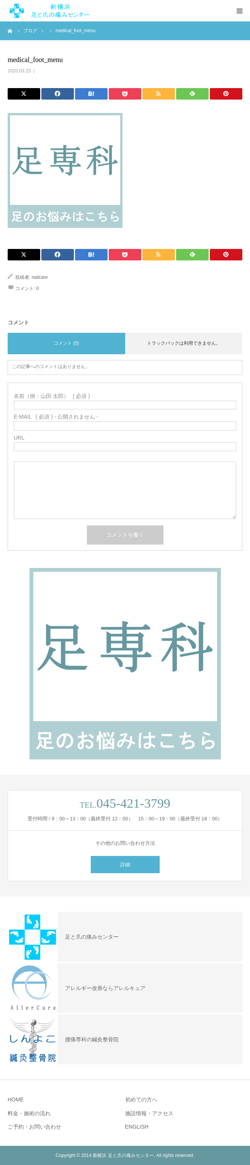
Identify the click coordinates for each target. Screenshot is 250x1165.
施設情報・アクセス (149, 1113)
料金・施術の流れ (29, 1113)
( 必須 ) (52, 396)
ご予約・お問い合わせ (34, 1127)
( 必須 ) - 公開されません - (56, 416)
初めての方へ (141, 1099)
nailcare (40, 277)
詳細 (125, 864)
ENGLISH (137, 1127)
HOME (16, 1099)
